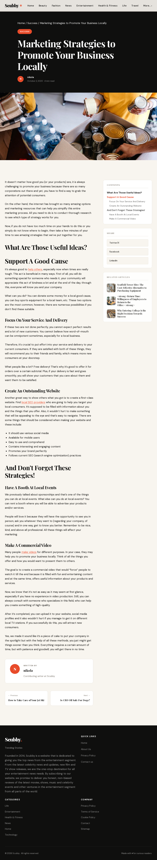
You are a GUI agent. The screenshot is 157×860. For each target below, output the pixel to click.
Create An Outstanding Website (125, 206)
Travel (134, 5)
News (68, 5)
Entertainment (85, 5)
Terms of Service (90, 811)
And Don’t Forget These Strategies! (126, 210)
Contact (85, 823)
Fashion (56, 5)
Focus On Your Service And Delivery (127, 202)
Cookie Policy (88, 817)
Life (124, 5)
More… (147, 5)
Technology (11, 834)
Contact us (87, 761)
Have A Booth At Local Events (124, 215)
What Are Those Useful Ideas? (124, 193)
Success (32, 23)
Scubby (13, 5)
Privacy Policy (88, 755)
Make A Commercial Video (122, 219)
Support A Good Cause (120, 198)
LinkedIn (113, 261)
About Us (86, 749)
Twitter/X (114, 244)
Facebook (114, 253)
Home (30, 5)
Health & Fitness (107, 5)
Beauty (43, 5)
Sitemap (85, 828)
